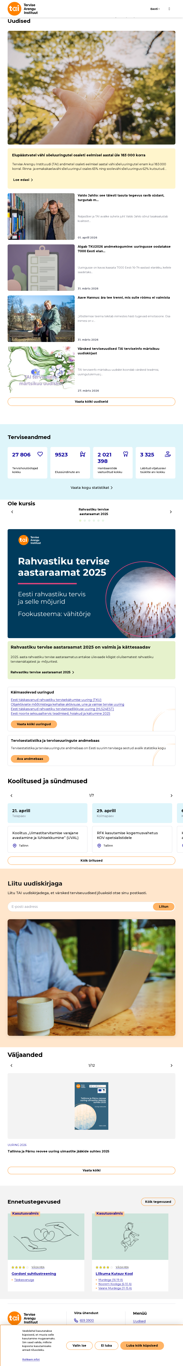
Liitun (163, 906)
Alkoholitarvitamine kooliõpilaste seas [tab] (85, 520)
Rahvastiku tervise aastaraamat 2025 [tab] (80, 520)
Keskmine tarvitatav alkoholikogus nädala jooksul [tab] (103, 520)
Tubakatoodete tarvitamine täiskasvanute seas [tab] (98, 520)
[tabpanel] (91, 604)
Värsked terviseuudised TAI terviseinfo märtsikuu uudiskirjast (118, 351)
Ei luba (106, 1349)
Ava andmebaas (30, 759)
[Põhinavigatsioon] (169, 9)
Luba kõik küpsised (142, 1349)
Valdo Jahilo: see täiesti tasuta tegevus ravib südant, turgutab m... (121, 198)
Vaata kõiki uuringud (34, 724)
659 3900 (87, 1320)
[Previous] (12, 511)
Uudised (139, 1321)
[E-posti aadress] (80, 907)
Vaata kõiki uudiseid (91, 401)
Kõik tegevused (158, 1202)
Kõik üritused (92, 860)
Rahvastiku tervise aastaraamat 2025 (41, 672)
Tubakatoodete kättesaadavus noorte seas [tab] (94, 520)
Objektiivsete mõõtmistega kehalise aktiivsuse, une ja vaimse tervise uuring (67, 704)
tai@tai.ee (87, 1328)
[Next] (170, 511)
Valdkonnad (142, 1328)
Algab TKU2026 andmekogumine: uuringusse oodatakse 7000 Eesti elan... (124, 249)
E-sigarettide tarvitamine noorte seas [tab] (89, 520)
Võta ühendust (86, 1313)
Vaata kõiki (92, 1170)
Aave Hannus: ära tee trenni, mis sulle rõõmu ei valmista (124, 297)
